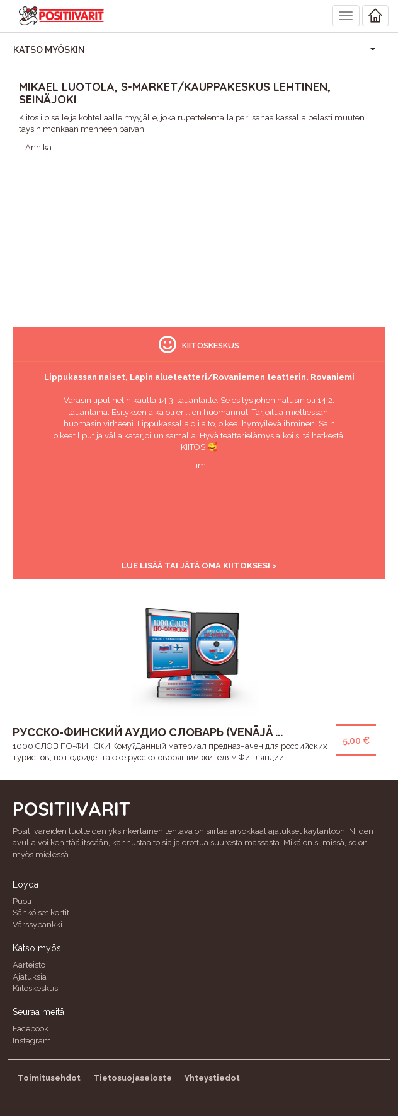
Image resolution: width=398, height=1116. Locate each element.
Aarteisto (29, 965)
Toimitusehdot (49, 1078)
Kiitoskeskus (35, 988)
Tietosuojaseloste (132, 1078)
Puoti (22, 901)
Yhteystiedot (212, 1078)
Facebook (30, 1028)
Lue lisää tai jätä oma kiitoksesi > (199, 565)
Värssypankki (37, 924)
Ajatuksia (30, 977)
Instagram (32, 1040)
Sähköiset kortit (41, 912)
